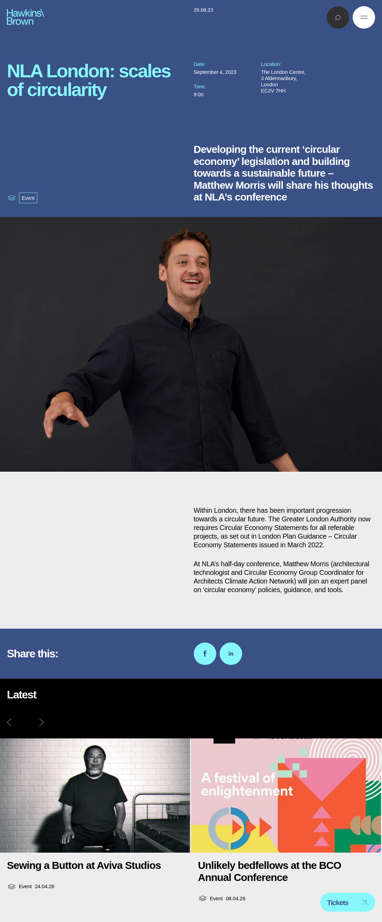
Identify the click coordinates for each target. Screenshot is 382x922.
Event (28, 198)
